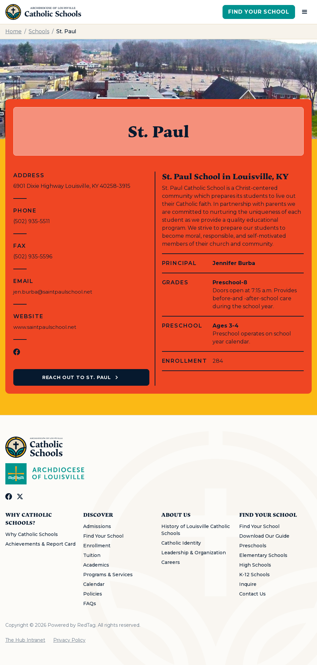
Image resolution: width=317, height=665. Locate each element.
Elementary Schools (263, 555)
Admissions (97, 526)
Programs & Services (108, 575)
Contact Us (252, 594)
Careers (170, 562)
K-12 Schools (254, 575)
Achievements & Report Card (40, 544)
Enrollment (96, 546)
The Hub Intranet (25, 640)
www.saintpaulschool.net (44, 327)
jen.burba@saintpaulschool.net (52, 292)
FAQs (89, 603)
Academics (96, 565)
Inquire (247, 584)
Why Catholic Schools (31, 534)
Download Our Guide (264, 536)
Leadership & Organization (193, 553)
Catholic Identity (181, 543)
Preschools (252, 546)
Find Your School (258, 12)
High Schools (255, 565)
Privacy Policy (69, 640)
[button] (305, 12)
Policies (92, 594)
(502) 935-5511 (31, 221)
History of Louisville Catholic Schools (195, 529)
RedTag (86, 625)
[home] (43, 12)
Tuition (91, 555)
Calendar (93, 584)
